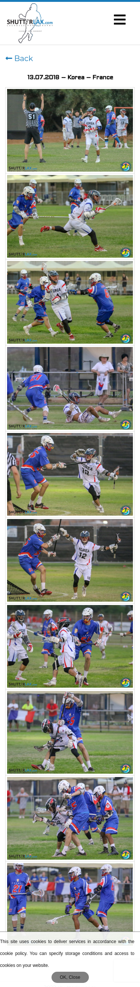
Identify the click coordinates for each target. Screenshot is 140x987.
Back (19, 58)
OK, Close (70, 977)
